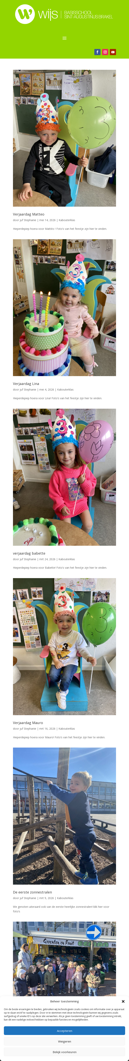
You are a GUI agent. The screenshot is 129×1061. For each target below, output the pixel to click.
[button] (123, 1001)
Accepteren (64, 1031)
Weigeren (64, 1041)
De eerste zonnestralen (32, 892)
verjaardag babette (29, 553)
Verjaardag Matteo (28, 214)
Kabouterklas (67, 220)
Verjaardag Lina (26, 383)
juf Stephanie (28, 220)
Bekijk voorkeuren (65, 1052)
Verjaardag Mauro (28, 722)
